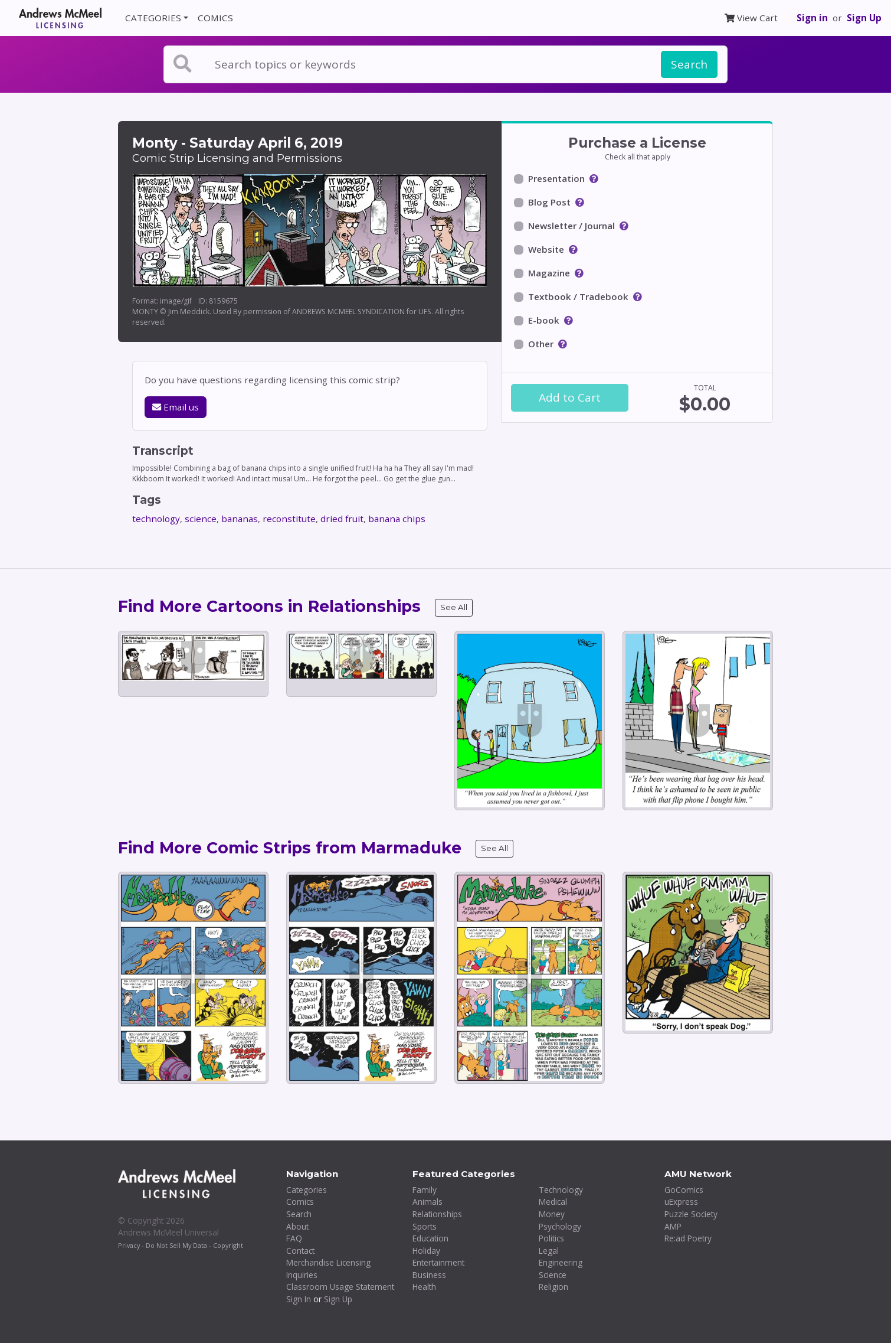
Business (429, 1274)
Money (552, 1214)
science (201, 518)
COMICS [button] (215, 18)
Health (424, 1286)
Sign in (812, 18)
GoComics (683, 1189)
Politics (551, 1238)
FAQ (294, 1238)
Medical (553, 1201)
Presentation (556, 178)
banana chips (396, 518)
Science (552, 1274)
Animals (427, 1201)
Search (689, 64)
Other (540, 344)
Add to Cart (570, 397)
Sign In (298, 1299)
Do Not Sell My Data (176, 1245)
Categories (306, 1189)
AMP (673, 1226)
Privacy (129, 1245)
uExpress (681, 1201)
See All (453, 607)
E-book (543, 320)
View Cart (751, 18)
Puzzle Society (691, 1214)
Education (430, 1238)
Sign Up (864, 18)
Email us (175, 407)
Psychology (560, 1226)
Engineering (560, 1262)
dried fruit (341, 518)
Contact (300, 1250)
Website (546, 249)
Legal (549, 1250)
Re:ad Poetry (688, 1238)
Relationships (437, 1214)
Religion (553, 1286)
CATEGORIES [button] (153, 18)
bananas (239, 518)
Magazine (549, 273)
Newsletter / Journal (571, 226)
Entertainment (438, 1262)
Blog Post (549, 202)
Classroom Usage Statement (340, 1286)
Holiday (426, 1250)
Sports (424, 1226)
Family (424, 1189)
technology (156, 518)
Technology (561, 1189)
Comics (300, 1201)
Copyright (228, 1245)
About (297, 1226)
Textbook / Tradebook (578, 296)
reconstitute (289, 518)
